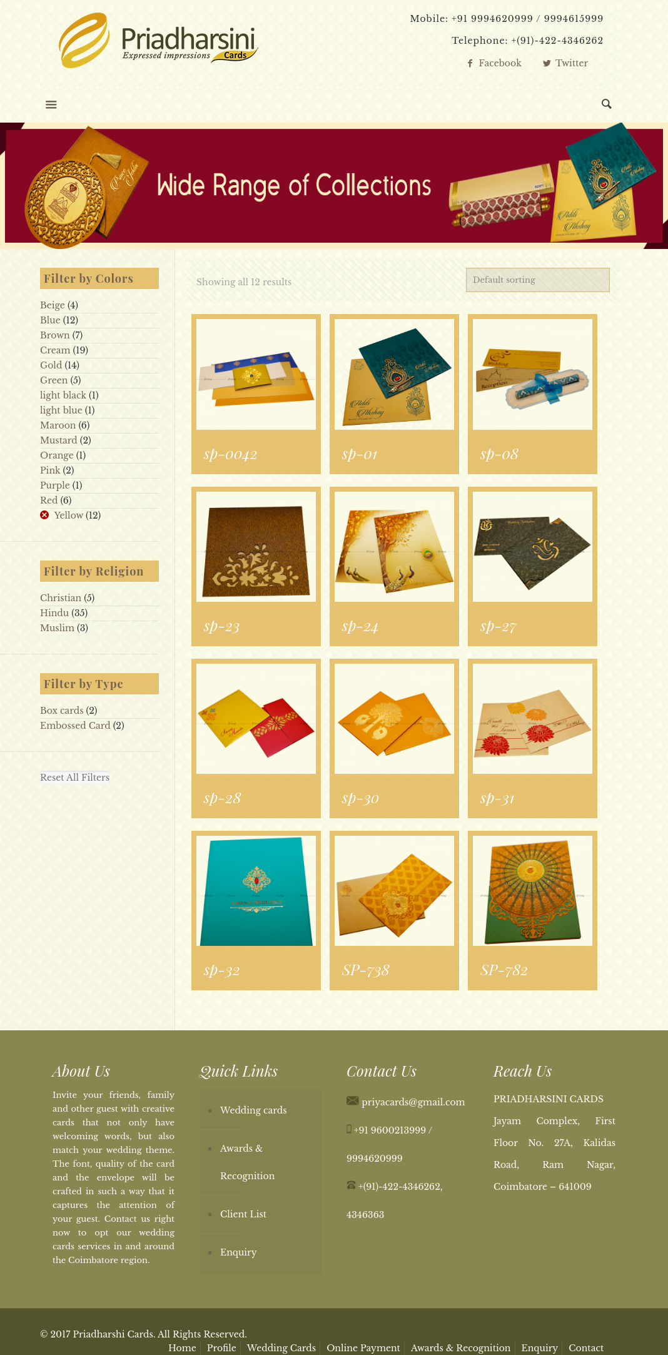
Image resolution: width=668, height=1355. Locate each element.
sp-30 (361, 797)
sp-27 (498, 625)
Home (182, 1348)
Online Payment (363, 1348)
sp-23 (222, 625)
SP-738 (366, 969)
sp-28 (222, 797)
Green (54, 380)
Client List (243, 1214)
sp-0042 (231, 453)
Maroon (58, 425)
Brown (55, 335)
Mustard (59, 440)
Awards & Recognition (247, 1162)
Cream (55, 350)
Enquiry (238, 1252)
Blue (50, 320)
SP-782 (504, 969)
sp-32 (222, 969)
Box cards (62, 710)
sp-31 (497, 797)
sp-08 (499, 453)
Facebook (493, 63)
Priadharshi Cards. (114, 1334)
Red (49, 500)
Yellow (68, 515)
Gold (51, 365)
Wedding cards (253, 1110)
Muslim (57, 628)
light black (63, 395)
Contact (586, 1348)
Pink (50, 470)
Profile (221, 1348)
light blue (61, 410)
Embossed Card (75, 725)
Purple (55, 485)
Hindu (54, 613)
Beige (52, 305)
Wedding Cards (281, 1348)
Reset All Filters (74, 777)
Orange (57, 455)
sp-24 (360, 625)
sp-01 (359, 453)
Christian (60, 598)
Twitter (564, 63)
